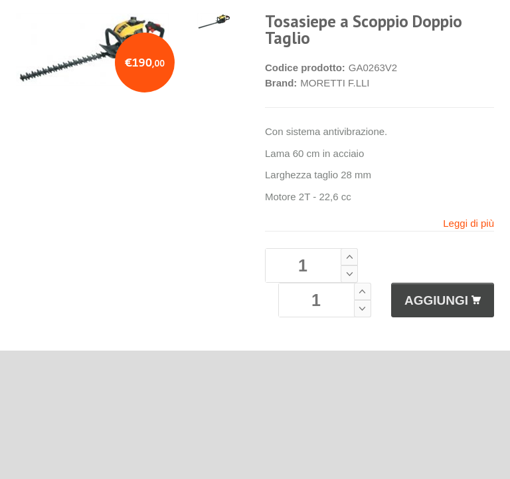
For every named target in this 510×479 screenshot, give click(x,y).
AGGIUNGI (442, 300)
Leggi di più (468, 223)
